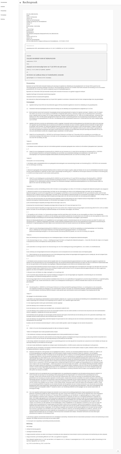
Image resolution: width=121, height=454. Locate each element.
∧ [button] (118, 451)
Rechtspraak (30, 2)
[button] (20, 2)
